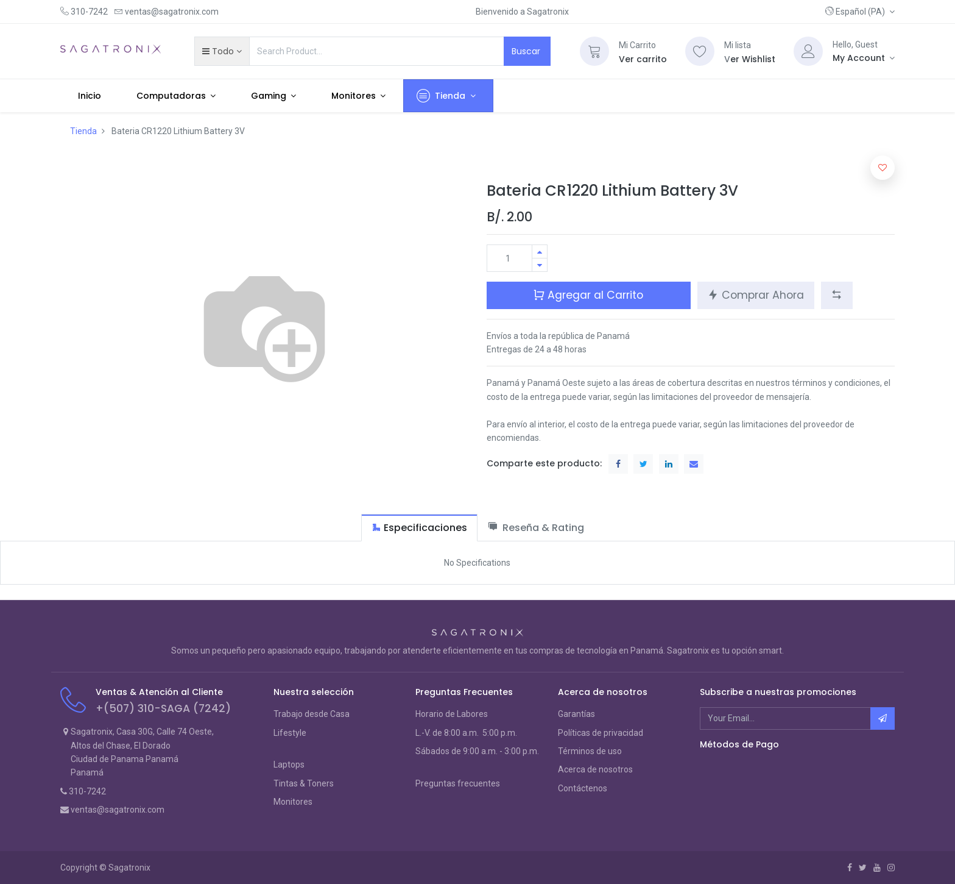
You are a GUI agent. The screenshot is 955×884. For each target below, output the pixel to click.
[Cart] (594, 51)
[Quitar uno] (539, 264)
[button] (860, 11)
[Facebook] (849, 867)
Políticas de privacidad (600, 733)
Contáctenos (582, 788)
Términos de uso (590, 751)
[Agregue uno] (539, 251)
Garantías (576, 714)
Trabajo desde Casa (311, 714)
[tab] (419, 527)
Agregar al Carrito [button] (589, 295)
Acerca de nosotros (595, 769)
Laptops (289, 764)
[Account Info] (864, 58)
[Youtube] (877, 867)
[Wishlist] (699, 51)
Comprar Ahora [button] (755, 295)
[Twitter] (863, 867)
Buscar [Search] (527, 51)
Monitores (292, 802)
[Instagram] (891, 867)
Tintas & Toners (303, 783)
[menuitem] (89, 95)
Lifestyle (289, 733)
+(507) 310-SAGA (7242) (163, 708)
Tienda (83, 131)
